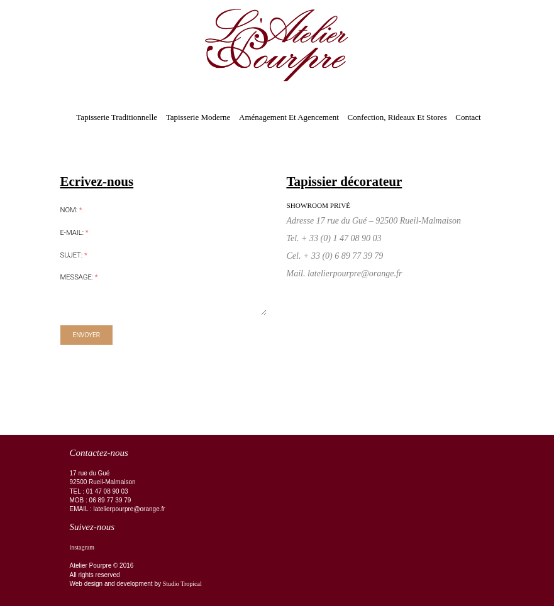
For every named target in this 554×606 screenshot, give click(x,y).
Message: (79, 277)
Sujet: (73, 255)
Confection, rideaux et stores (396, 117)
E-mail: (74, 233)
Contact (467, 117)
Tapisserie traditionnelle (116, 117)
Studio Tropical (182, 583)
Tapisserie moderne (198, 117)
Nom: (71, 210)
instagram (82, 547)
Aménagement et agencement (289, 117)
